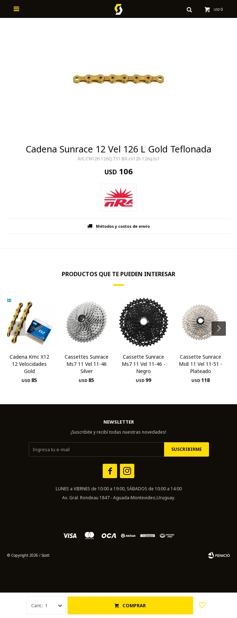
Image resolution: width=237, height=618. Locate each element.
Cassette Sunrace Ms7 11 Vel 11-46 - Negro (143, 363)
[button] (221, 343)
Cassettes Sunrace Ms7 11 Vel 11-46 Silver (86, 363)
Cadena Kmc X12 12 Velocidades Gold (29, 363)
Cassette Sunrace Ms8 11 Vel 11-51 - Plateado (200, 363)
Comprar (134, 605)
